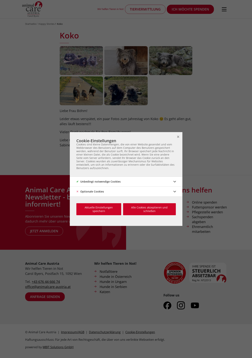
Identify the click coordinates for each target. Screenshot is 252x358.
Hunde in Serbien (113, 286)
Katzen (105, 292)
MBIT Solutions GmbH (58, 347)
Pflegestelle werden (207, 212)
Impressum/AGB (72, 332)
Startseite (30, 24)
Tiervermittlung (145, 9)
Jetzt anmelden (44, 231)
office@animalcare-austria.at (48, 286)
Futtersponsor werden (209, 207)
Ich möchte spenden (190, 9)
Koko (60, 24)
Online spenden (204, 202)
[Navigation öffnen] (224, 9)
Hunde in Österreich (116, 276)
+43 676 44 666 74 (46, 281)
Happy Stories (46, 24)
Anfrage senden (45, 296)
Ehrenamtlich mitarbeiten (202, 229)
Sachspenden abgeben (202, 219)
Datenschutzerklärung (105, 332)
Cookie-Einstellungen (140, 332)
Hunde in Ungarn (113, 281)
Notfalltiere (108, 271)
